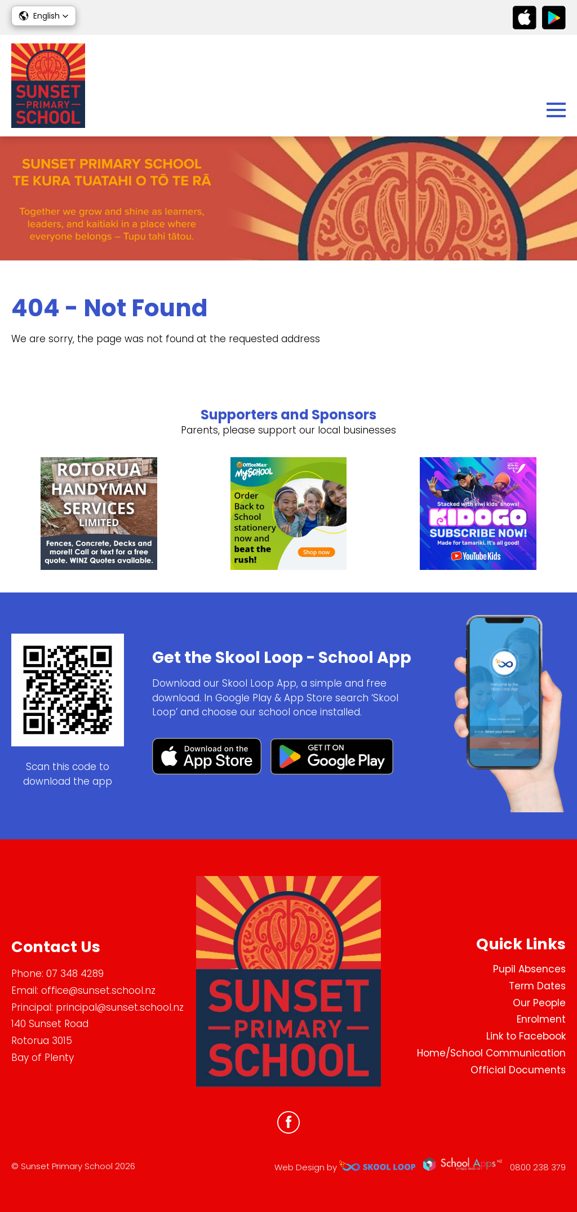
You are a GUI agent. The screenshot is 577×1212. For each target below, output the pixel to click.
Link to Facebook (526, 1036)
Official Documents (518, 1070)
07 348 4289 (75, 973)
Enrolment (541, 1019)
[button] (44, 16)
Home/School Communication (491, 1053)
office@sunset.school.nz (98, 990)
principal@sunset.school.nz (120, 1007)
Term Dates (537, 986)
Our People (539, 1003)
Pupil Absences (529, 969)
